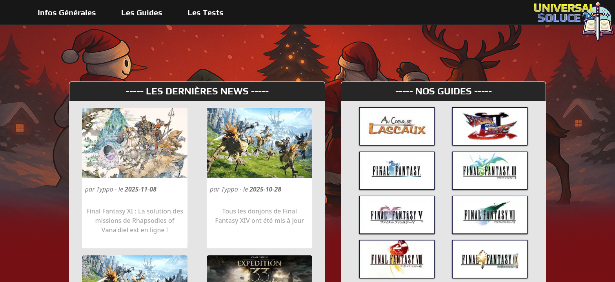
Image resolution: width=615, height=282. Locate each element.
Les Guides (141, 12)
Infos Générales (67, 12)
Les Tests (205, 12)
